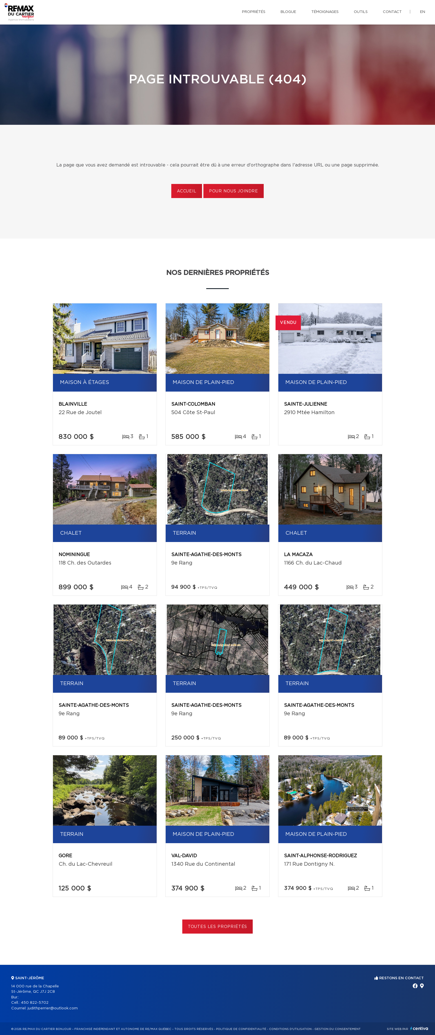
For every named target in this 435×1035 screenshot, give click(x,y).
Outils (361, 12)
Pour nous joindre (233, 191)
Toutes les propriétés (217, 927)
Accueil (186, 191)
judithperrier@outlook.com (53, 1008)
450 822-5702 (34, 1003)
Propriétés (253, 12)
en (422, 12)
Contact (392, 12)
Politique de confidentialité (241, 1029)
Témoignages (325, 12)
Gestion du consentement (337, 1029)
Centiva (419, 1028)
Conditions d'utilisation (290, 1029)
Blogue (288, 12)
